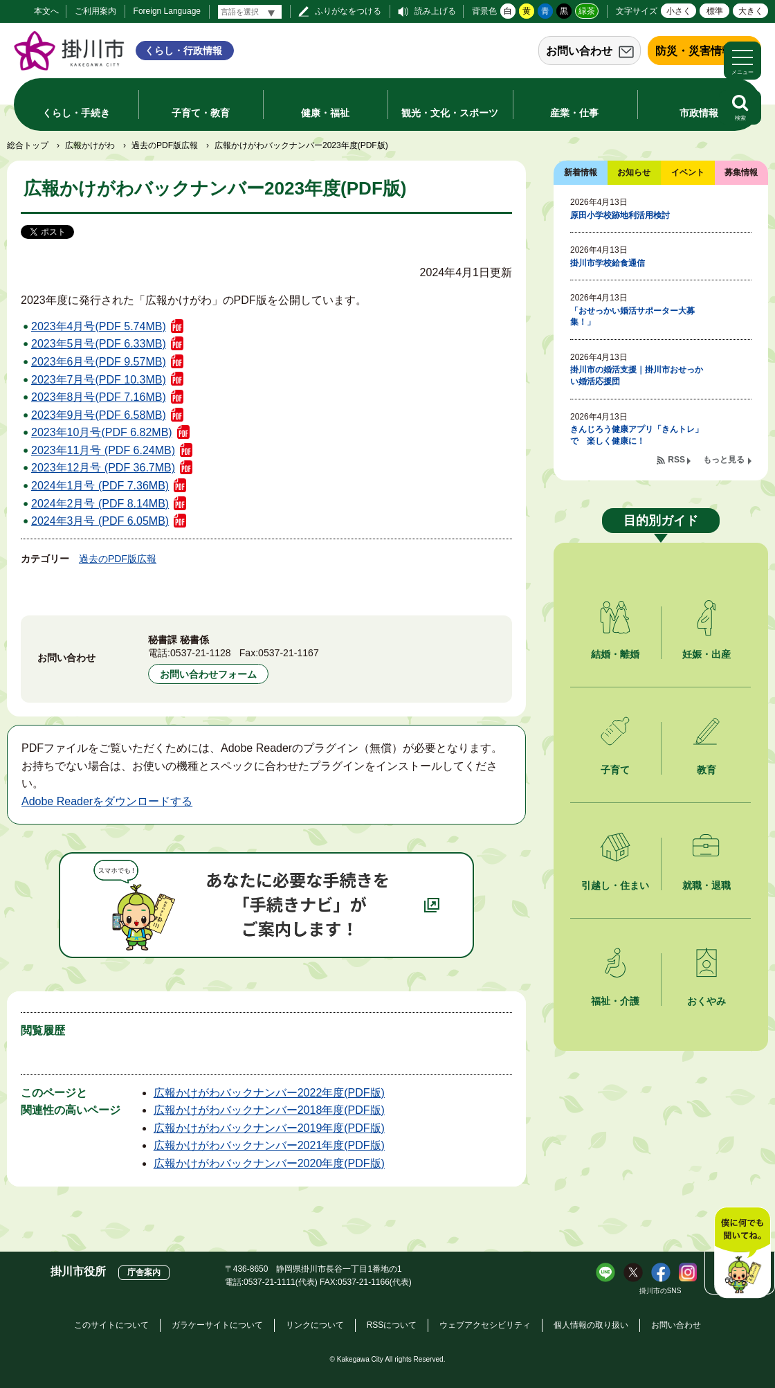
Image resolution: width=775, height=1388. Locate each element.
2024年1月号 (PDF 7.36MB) (100, 486)
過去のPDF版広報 (164, 145)
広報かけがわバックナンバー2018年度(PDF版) (269, 1110)
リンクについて (315, 1325)
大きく (750, 11)
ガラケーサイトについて (217, 1325)
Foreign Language (167, 11)
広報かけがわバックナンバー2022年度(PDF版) (269, 1093)
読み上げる (435, 11)
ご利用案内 (95, 11)
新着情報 (580, 172)
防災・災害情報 (694, 51)
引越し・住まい (615, 885)
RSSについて (392, 1325)
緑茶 (586, 11)
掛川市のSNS (660, 1291)
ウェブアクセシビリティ (485, 1325)
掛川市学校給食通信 (607, 263)
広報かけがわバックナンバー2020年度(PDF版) (269, 1163)
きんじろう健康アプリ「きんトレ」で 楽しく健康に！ (636, 435)
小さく (678, 11)
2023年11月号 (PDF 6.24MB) (103, 450)
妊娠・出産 (706, 654)
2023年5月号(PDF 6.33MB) (98, 344)
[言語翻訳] (250, 12)
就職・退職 (706, 885)
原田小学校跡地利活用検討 (620, 215)
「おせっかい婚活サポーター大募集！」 (632, 316)
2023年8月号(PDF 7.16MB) (98, 397)
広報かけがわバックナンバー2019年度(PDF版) (269, 1128)
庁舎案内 (144, 1272)
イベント (687, 172)
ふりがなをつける (348, 11)
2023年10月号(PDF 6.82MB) (101, 432)
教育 (706, 769)
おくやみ (706, 1001)
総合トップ (27, 145)
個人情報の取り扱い (591, 1325)
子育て (615, 769)
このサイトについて (111, 1325)
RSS (676, 460)
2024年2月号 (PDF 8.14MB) (100, 504)
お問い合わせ (579, 51)
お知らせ (633, 172)
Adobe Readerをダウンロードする (106, 801)
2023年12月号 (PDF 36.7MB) (103, 468)
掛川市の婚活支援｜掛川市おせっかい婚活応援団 (636, 375)
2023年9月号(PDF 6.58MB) (98, 415)
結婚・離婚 (615, 654)
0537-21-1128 (200, 652)
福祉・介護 (615, 1001)
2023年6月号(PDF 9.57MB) (98, 362)
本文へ (46, 11)
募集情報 (741, 172)
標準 (714, 11)
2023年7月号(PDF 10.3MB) (98, 380)
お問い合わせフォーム (208, 674)
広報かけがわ (90, 145)
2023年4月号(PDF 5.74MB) (98, 326)
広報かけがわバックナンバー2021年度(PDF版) (269, 1145)
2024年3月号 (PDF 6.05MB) (100, 521)
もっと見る (724, 460)
